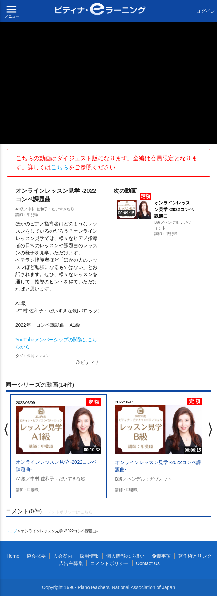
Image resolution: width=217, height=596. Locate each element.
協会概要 (36, 556)
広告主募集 (71, 563)
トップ (11, 531)
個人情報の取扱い (125, 556)
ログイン (205, 11)
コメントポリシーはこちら (68, 511)
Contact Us (148, 563)
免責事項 (161, 556)
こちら (60, 167)
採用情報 (89, 556)
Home (13, 556)
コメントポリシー (109, 563)
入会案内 (62, 556)
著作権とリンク (195, 556)
